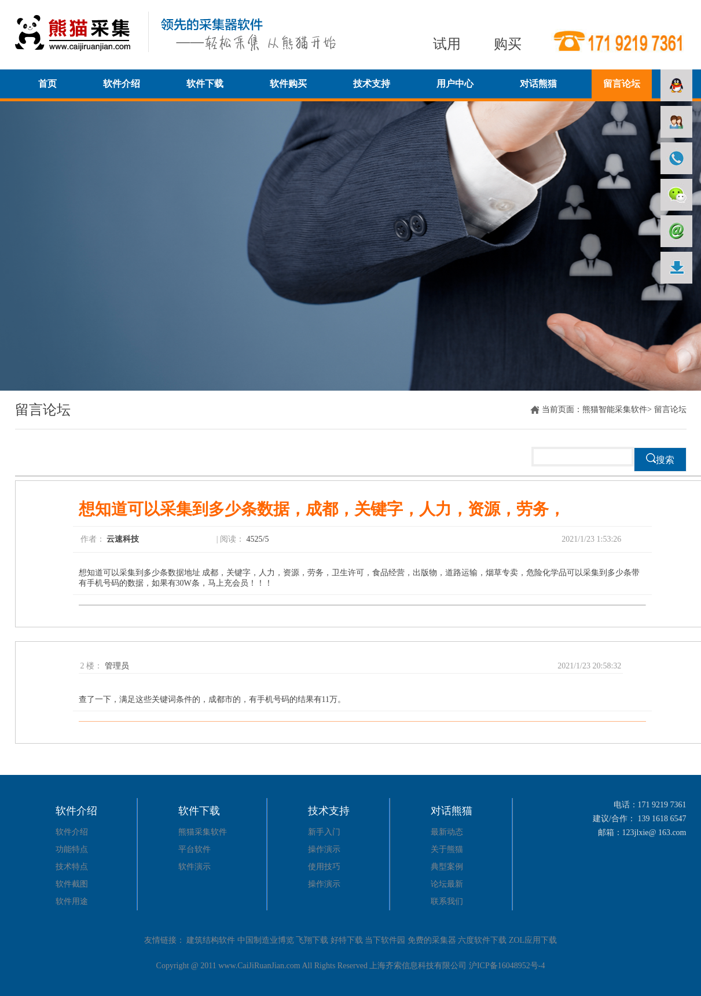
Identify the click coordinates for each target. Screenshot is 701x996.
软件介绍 (72, 832)
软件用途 (72, 901)
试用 (447, 44)
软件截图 (72, 884)
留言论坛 (43, 409)
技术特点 (72, 866)
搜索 (660, 459)
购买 (508, 44)
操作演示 (324, 849)
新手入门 (324, 832)
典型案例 (447, 866)
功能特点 (72, 849)
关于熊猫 (447, 849)
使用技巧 (324, 866)
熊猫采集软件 (202, 832)
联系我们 (447, 901)
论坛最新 (447, 884)
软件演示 (194, 866)
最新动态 (447, 832)
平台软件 (194, 849)
